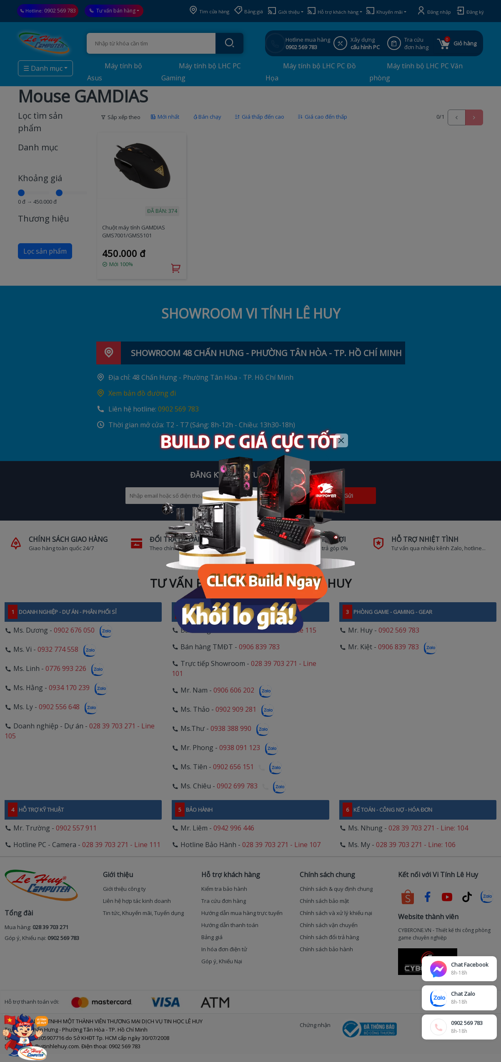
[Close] (341, 440)
